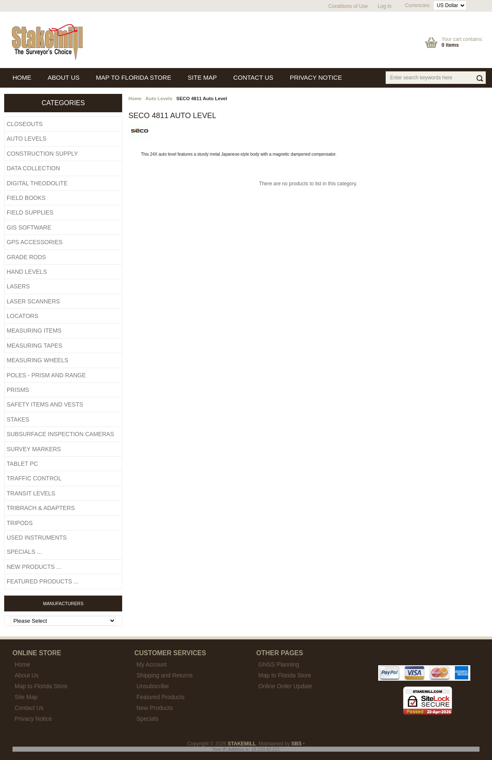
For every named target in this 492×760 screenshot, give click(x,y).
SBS (296, 744)
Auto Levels (159, 98)
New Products (154, 707)
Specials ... (24, 551)
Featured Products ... (42, 581)
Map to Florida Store (285, 675)
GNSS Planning (279, 664)
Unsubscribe (152, 686)
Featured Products (160, 697)
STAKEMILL (242, 744)
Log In (385, 6)
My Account (151, 664)
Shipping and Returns (164, 675)
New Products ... (34, 566)
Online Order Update (285, 686)
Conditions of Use (348, 6)
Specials (147, 718)
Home (135, 98)
